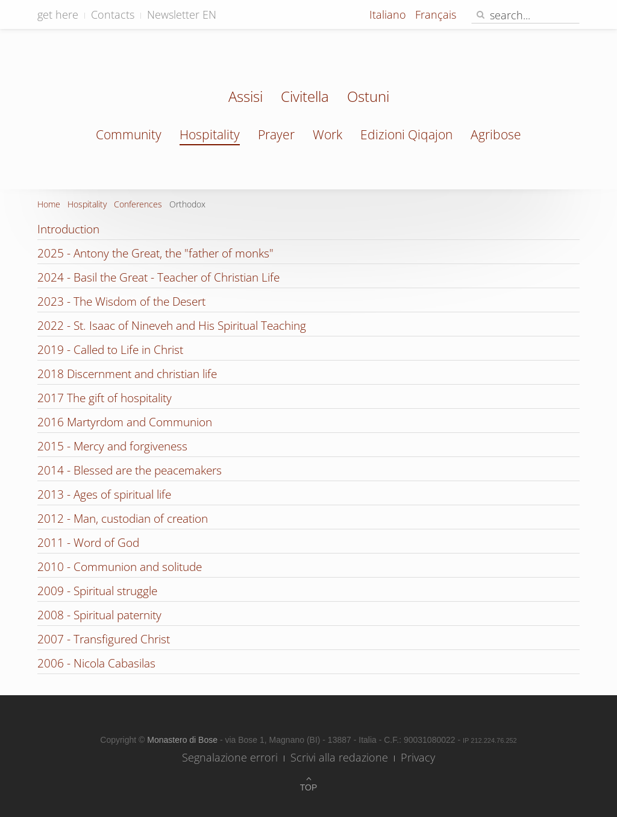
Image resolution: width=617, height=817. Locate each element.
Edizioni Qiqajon (406, 134)
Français (435, 14)
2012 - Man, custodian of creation (122, 518)
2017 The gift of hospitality (104, 398)
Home (48, 204)
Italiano (389, 14)
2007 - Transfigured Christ (103, 639)
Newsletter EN (181, 14)
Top (309, 787)
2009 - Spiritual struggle (97, 591)
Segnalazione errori (230, 757)
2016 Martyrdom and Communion (124, 422)
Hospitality (210, 134)
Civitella (305, 97)
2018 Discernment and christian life (127, 374)
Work (327, 134)
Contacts (112, 14)
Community (128, 134)
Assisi (245, 97)
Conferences (138, 204)
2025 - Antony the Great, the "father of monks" (155, 253)
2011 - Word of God (88, 542)
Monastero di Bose (183, 740)
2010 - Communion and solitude (119, 567)
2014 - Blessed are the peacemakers (129, 470)
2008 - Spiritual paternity (99, 615)
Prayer (276, 134)
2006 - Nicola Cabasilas (96, 663)
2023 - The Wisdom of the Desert (121, 301)
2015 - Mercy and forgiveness (112, 446)
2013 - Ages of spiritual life (104, 494)
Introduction (68, 229)
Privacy (418, 757)
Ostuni (368, 97)
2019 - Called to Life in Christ (110, 350)
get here (57, 14)
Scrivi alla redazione (339, 757)
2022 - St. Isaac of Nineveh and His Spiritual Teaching (171, 325)
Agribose (496, 134)
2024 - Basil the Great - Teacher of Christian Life (158, 277)
